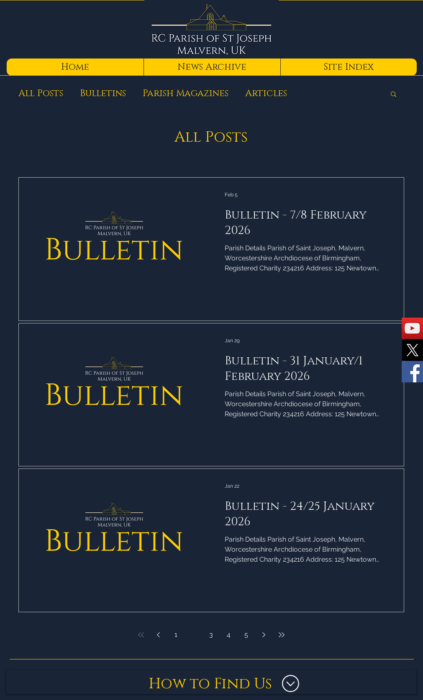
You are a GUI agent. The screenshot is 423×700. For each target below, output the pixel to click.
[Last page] (281, 634)
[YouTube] (412, 328)
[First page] (141, 634)
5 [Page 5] (246, 635)
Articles (266, 93)
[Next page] (264, 634)
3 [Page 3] (211, 635)
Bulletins (103, 93)
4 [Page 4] (229, 635)
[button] (393, 94)
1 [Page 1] (175, 635)
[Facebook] (412, 371)
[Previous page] (158, 634)
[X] (412, 350)
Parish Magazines (185, 93)
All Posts (40, 93)
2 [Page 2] (193, 635)
